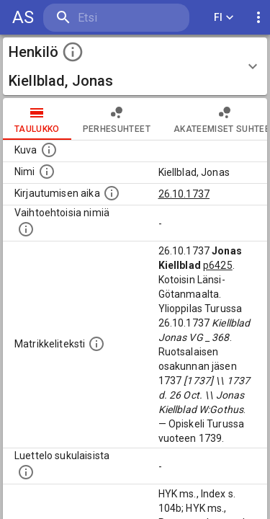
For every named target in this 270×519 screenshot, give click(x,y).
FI (224, 17)
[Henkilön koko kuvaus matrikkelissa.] (96, 343)
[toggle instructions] (72, 51)
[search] (116, 18)
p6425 (218, 265)
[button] (135, 66)
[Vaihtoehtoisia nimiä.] (25, 229)
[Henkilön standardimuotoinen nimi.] (46, 171)
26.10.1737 (184, 194)
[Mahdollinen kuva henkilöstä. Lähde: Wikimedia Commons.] (48, 149)
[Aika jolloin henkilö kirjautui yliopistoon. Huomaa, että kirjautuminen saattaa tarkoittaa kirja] (111, 193)
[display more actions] (258, 18)
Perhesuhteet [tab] (116, 119)
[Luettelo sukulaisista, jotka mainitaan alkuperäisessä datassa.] (25, 472)
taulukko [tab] (37, 119)
